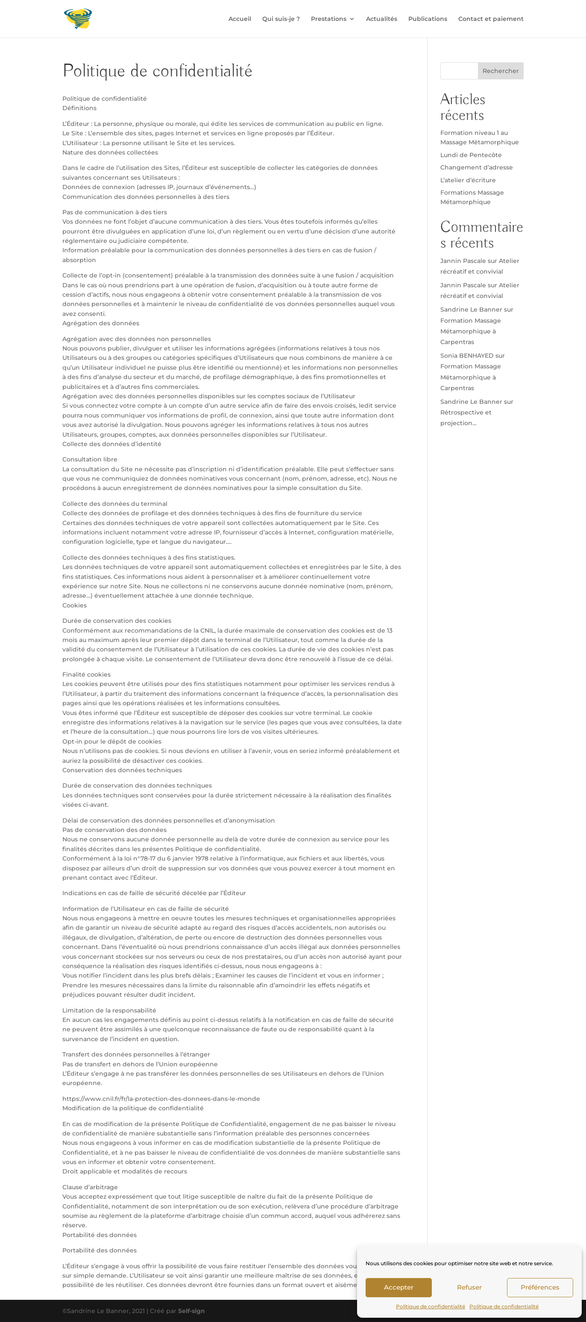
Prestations (328, 19)
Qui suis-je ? (281, 19)
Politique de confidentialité (430, 1306)
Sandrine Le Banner (471, 309)
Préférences (540, 1287)
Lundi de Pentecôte (471, 155)
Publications (427, 19)
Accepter (398, 1287)
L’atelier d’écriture (468, 180)
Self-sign (191, 1311)
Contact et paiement (491, 19)
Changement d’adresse (476, 167)
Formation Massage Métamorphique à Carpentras (470, 331)
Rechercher (501, 71)
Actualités (381, 19)
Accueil (240, 19)
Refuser (469, 1287)
